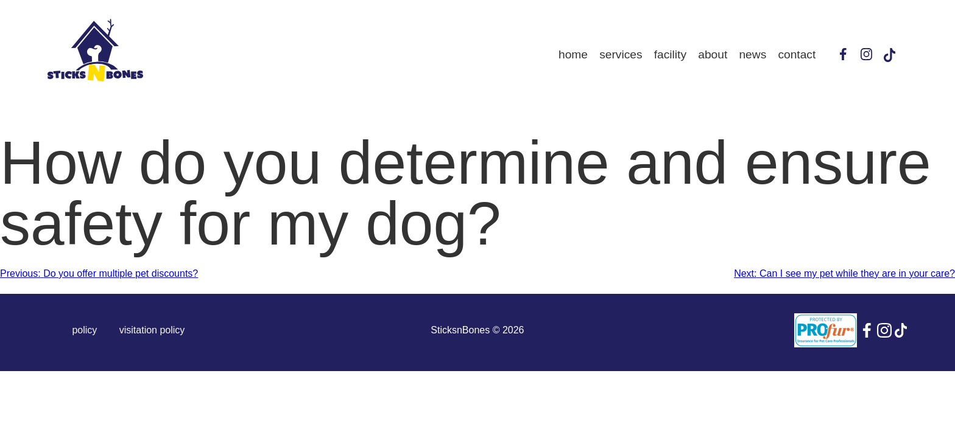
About (712, 54)
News (752, 54)
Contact (797, 54)
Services (620, 54)
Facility (670, 54)
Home (573, 54)
